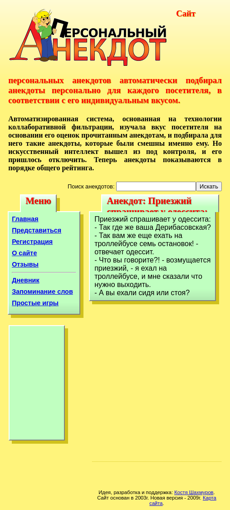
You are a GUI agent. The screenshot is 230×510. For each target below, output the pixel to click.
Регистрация (32, 241)
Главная (25, 219)
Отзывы (25, 264)
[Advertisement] (37, 385)
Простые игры (35, 303)
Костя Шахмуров (193, 492)
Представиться (36, 230)
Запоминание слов (42, 291)
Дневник (25, 280)
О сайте (24, 253)
